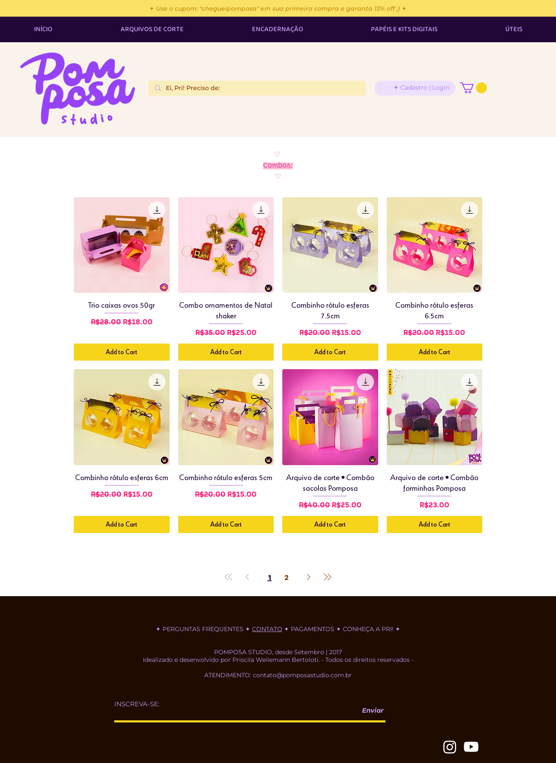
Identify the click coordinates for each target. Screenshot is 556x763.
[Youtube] (471, 746)
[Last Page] (327, 577)
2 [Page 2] (286, 577)
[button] (473, 87)
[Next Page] (309, 577)
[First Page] (228, 577)
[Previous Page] (247, 577)
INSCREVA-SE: (136, 704)
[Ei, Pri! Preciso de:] (257, 88)
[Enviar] (369, 711)
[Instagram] (449, 746)
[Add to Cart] (122, 352)
